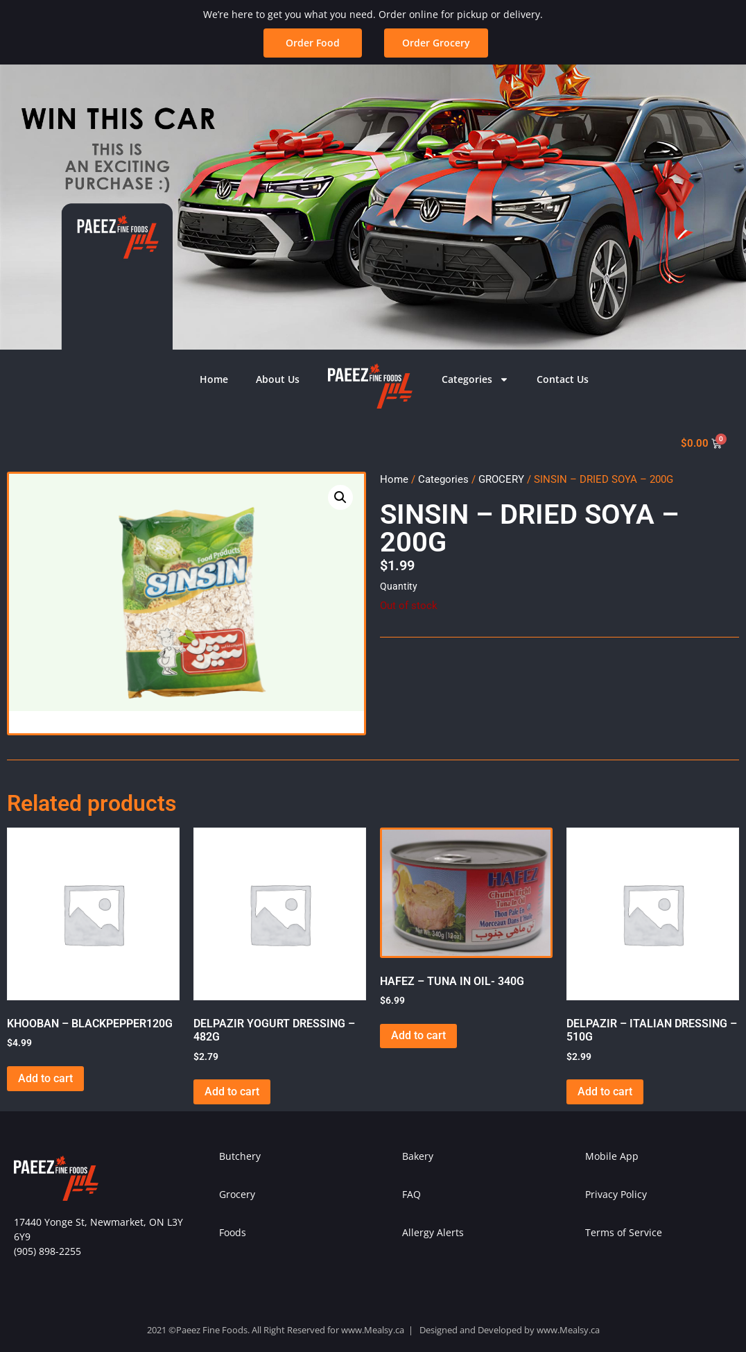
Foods (232, 1232)
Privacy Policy (616, 1194)
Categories (475, 379)
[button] (436, 43)
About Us (278, 379)
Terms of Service (623, 1232)
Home (214, 379)
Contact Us (563, 379)
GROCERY (501, 479)
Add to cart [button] (45, 1078)
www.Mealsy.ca (372, 1330)
